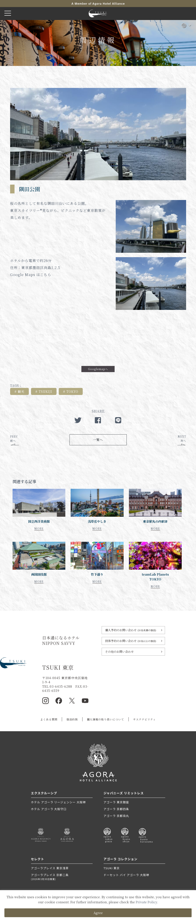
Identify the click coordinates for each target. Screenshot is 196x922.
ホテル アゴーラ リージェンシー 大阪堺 (58, 802)
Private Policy (146, 902)
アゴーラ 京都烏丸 (116, 816)
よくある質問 (48, 719)
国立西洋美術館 (39, 521)
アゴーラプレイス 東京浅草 (50, 868)
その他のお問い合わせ (119, 651)
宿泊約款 (72, 719)
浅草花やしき (97, 521)
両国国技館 (39, 574)
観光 (21, 391)
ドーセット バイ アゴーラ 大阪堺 (126, 875)
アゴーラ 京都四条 (116, 809)
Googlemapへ (98, 369)
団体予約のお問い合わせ (130, 641)
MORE (39, 528)
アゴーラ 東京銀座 (116, 802)
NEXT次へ (182, 438)
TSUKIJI (45, 391)
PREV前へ (14, 438)
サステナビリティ (144, 719)
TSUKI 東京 (112, 868)
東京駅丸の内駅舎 (155, 521)
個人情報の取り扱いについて (105, 719)
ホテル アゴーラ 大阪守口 (49, 809)
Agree (98, 913)
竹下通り (97, 574)
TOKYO (72, 391)
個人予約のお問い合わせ (130, 630)
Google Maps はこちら (30, 274)
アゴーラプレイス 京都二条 (62, 877)
